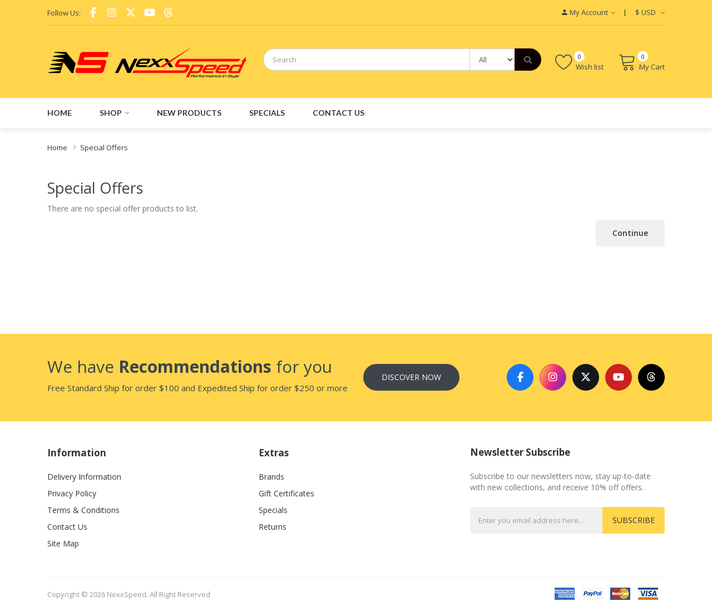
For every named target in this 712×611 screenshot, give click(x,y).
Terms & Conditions (83, 510)
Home (57, 147)
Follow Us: (64, 13)
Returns (272, 526)
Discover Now (411, 377)
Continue (630, 233)
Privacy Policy (71, 493)
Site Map (63, 543)
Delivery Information (84, 476)
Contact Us (67, 526)
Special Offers (104, 147)
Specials (273, 510)
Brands (271, 476)
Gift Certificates (286, 493)
